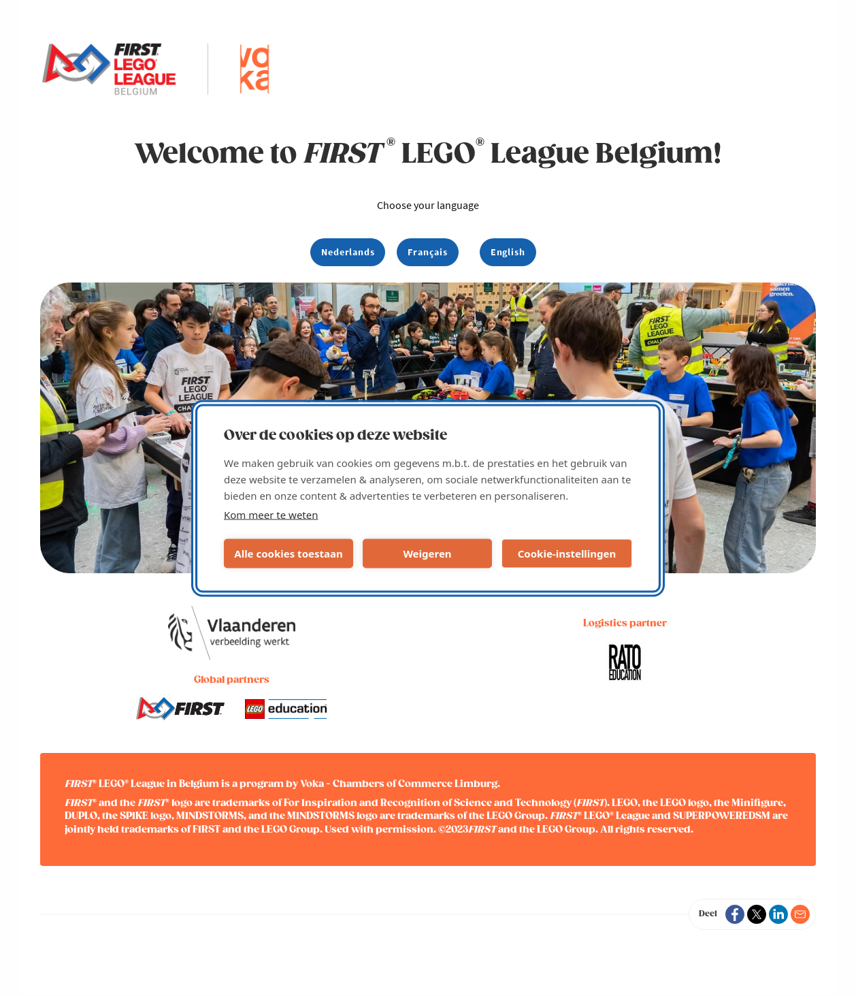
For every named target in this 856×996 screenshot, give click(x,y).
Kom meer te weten (271, 514)
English (508, 252)
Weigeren (427, 553)
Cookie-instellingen (567, 553)
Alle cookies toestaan (288, 553)
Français (427, 252)
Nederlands (347, 252)
